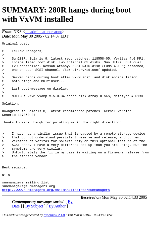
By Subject (34, 236)
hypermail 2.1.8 (54, 245)
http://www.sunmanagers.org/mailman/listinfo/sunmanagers (56, 219)
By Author (57, 236)
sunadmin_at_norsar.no (43, 32)
